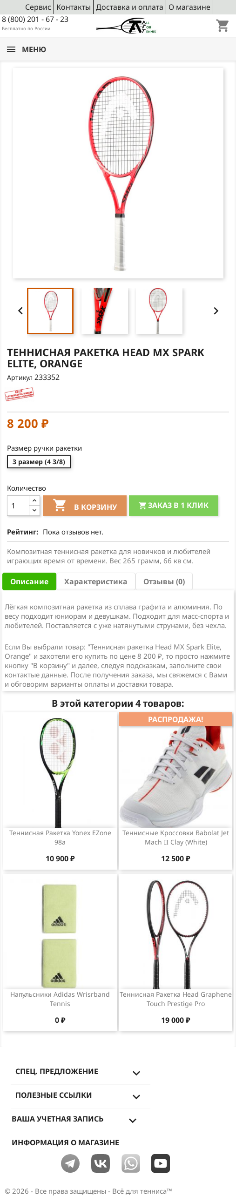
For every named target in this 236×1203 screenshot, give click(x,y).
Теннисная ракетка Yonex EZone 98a (60, 837)
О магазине (189, 7)
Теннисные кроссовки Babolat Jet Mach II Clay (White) (175, 837)
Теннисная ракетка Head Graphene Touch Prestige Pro (176, 999)
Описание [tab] (29, 581)
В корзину (85, 506)
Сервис (38, 7)
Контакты (73, 7)
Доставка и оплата (129, 7)
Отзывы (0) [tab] (164, 581)
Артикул (20, 377)
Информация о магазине (65, 1142)
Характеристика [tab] (96, 581)
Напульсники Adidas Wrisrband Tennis (60, 999)
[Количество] (18, 505)
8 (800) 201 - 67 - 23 (35, 19)
